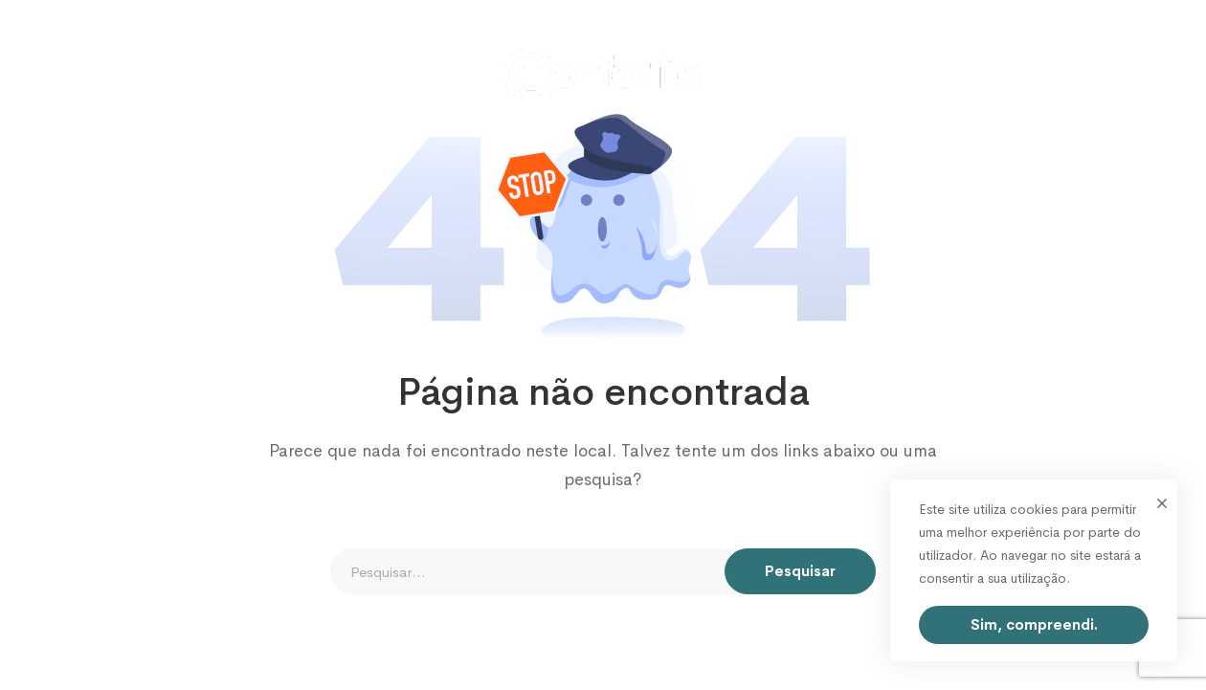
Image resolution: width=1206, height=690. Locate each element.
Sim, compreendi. (1034, 624)
